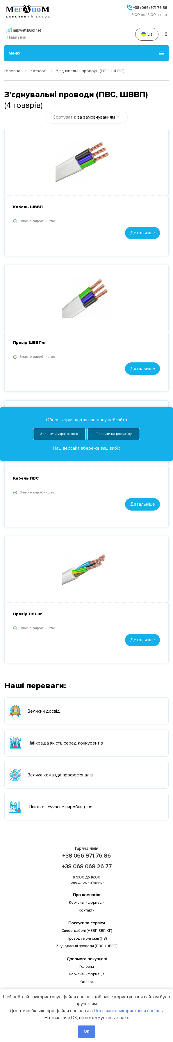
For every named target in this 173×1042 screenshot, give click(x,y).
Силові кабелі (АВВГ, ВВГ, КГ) (86, 930)
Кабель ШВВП (28, 206)
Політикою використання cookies (128, 1011)
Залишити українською (59, 394)
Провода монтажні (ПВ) (87, 938)
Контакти (86, 910)
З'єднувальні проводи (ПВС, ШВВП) (86, 946)
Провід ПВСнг (27, 613)
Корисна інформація (86, 902)
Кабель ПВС (26, 478)
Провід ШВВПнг (29, 342)
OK (86, 1031)
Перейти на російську (114, 394)
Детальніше (142, 233)
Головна (12, 70)
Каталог (38, 70)
